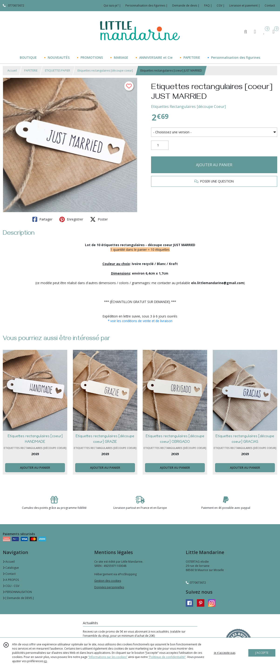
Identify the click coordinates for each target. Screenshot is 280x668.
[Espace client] (255, 31)
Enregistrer (71, 219)
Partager (42, 219)
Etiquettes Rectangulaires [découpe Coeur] (188, 106)
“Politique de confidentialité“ (167, 657)
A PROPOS (11, 580)
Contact (270, 5)
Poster (99, 219)
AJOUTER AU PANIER (214, 164)
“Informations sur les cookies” (107, 657)
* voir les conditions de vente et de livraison (140, 321)
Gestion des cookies (107, 581)
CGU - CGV (11, 586)
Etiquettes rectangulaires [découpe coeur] (105, 70)
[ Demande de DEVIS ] (18, 598)
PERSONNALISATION (17, 592)
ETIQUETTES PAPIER (57, 70)
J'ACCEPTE (261, 653)
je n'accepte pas (224, 653)
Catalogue (11, 568)
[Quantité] (160, 145)
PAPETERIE (30, 70)
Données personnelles (109, 587)
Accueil (12, 70)
